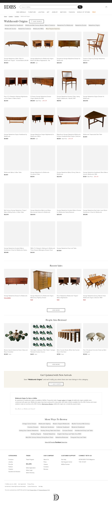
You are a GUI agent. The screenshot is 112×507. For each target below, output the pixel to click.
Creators (11, 16)
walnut (64, 400)
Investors (46, 467)
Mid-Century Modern (47, 404)
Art (48, 12)
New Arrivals (21, 12)
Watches (63, 12)
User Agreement (22, 484)
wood (59, 400)
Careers (46, 464)
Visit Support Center (66, 462)
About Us (46, 459)
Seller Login (29, 470)
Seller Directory (30, 472)
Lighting (41, 12)
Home (5, 16)
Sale (94, 12)
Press (45, 462)
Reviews (46, 469)
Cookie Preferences (32, 486)
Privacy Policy (30, 484)
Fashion (72, 12)
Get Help (63, 459)
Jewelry (55, 12)
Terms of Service (43, 490)
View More (56, 310)
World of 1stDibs (83, 12)
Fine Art (10, 464)
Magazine (87, 459)
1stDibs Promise (65, 464)
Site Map (41, 486)
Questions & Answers (14, 471)
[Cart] (106, 7)
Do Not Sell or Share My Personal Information (15, 486)
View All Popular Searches (56, 442)
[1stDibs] (10, 7)
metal (69, 400)
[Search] (50, 7)
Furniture (32, 12)
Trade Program (30, 459)
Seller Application (31, 468)
